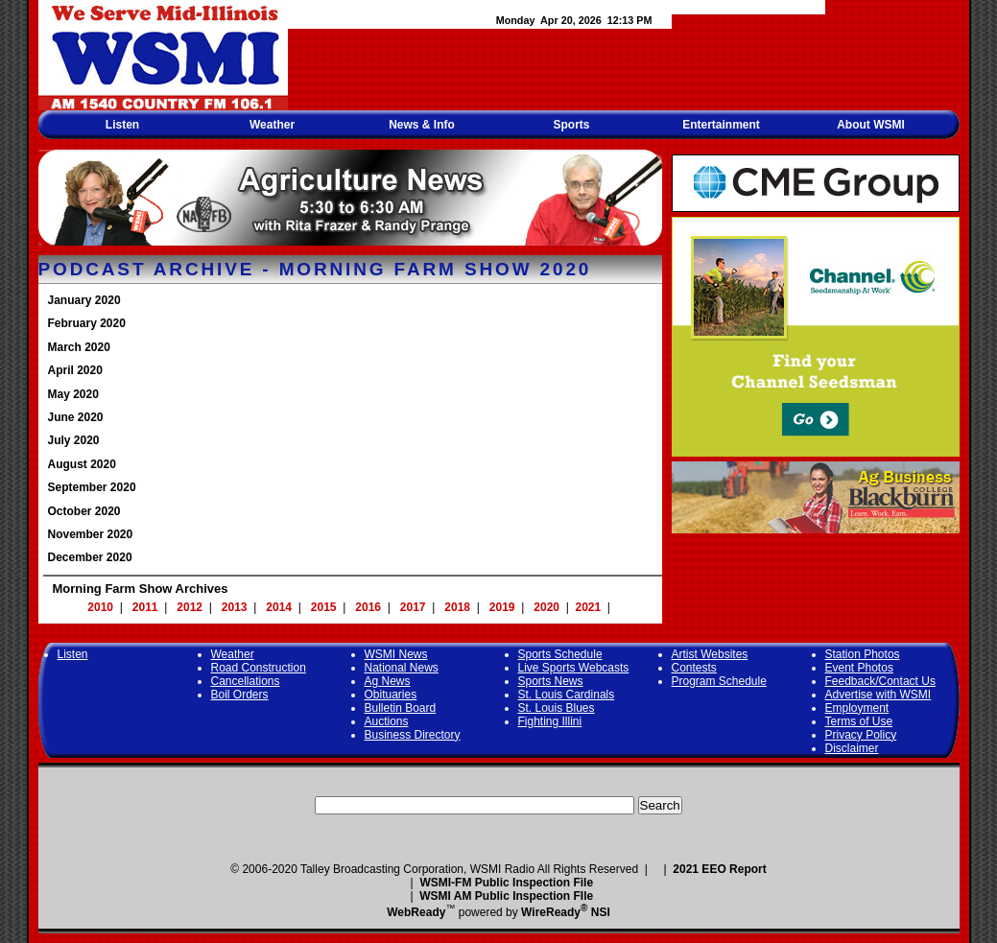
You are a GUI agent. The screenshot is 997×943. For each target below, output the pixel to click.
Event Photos (859, 667)
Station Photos (862, 654)
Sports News (550, 681)
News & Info (422, 124)
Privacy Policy (861, 735)
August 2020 (82, 464)
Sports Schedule (560, 654)
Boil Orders (240, 694)
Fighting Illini (550, 721)
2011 (145, 607)
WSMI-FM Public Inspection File (506, 882)
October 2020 (84, 511)
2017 (413, 607)
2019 (502, 607)
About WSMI (871, 124)
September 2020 (92, 487)
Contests (694, 667)
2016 (368, 607)
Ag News (388, 681)
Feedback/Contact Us (880, 681)
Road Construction (258, 667)
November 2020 (90, 534)
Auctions (387, 721)
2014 (279, 607)
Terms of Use (859, 721)
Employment (857, 708)
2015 (324, 607)
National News (402, 667)
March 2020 (79, 347)
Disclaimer (852, 748)
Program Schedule (719, 681)
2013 (235, 607)
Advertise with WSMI (878, 694)
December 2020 (90, 557)
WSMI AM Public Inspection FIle (506, 896)
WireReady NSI (565, 912)
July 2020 (74, 440)
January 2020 (84, 300)
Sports (571, 124)
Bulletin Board (401, 708)
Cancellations (245, 681)
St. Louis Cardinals (566, 694)
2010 (100, 607)
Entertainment (721, 124)
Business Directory (413, 735)
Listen (122, 124)
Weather (272, 124)
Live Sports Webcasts (573, 667)
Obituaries (391, 694)
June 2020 (76, 417)
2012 (189, 607)
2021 (589, 607)
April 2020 (75, 370)
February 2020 (87, 323)
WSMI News (396, 654)
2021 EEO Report (719, 869)
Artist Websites (710, 654)
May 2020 (73, 394)
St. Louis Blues (556, 708)
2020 (546, 607)
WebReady (416, 912)
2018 (457, 607)
